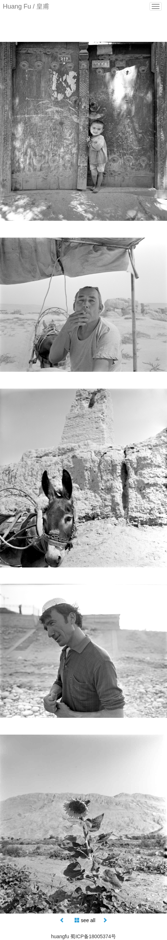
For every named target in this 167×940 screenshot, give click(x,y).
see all (88, 920)
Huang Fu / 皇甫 (26, 6)
